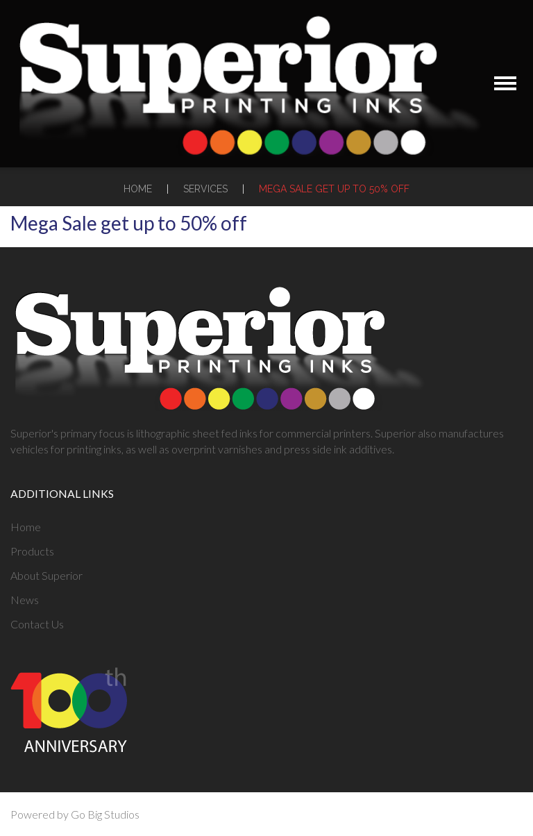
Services (205, 188)
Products (32, 551)
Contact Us (37, 623)
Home (138, 188)
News (24, 599)
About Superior (46, 575)
